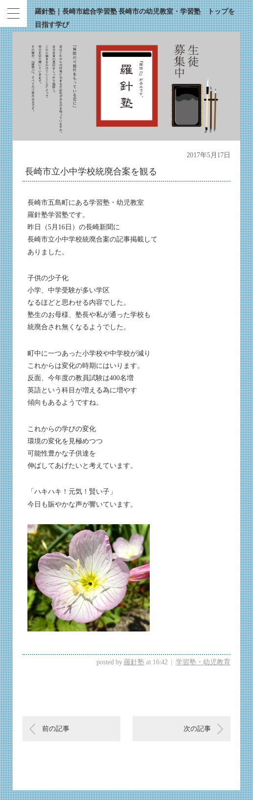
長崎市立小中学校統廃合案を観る (91, 171)
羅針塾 (134, 662)
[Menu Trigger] (13, 13)
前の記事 (55, 728)
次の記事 (197, 728)
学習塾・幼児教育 (203, 662)
